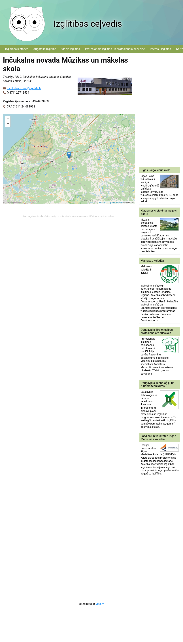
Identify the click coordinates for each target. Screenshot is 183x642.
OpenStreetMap (116, 202)
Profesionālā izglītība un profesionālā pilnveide (115, 49)
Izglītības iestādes (16, 49)
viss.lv (100, 604)
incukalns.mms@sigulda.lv (24, 88)
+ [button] (8, 118)
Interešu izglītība (160, 49)
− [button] (8, 124)
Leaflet (102, 202)
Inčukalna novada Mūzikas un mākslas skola (93, 216)
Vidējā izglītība (70, 49)
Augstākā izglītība (44, 49)
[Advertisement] (157, 110)
